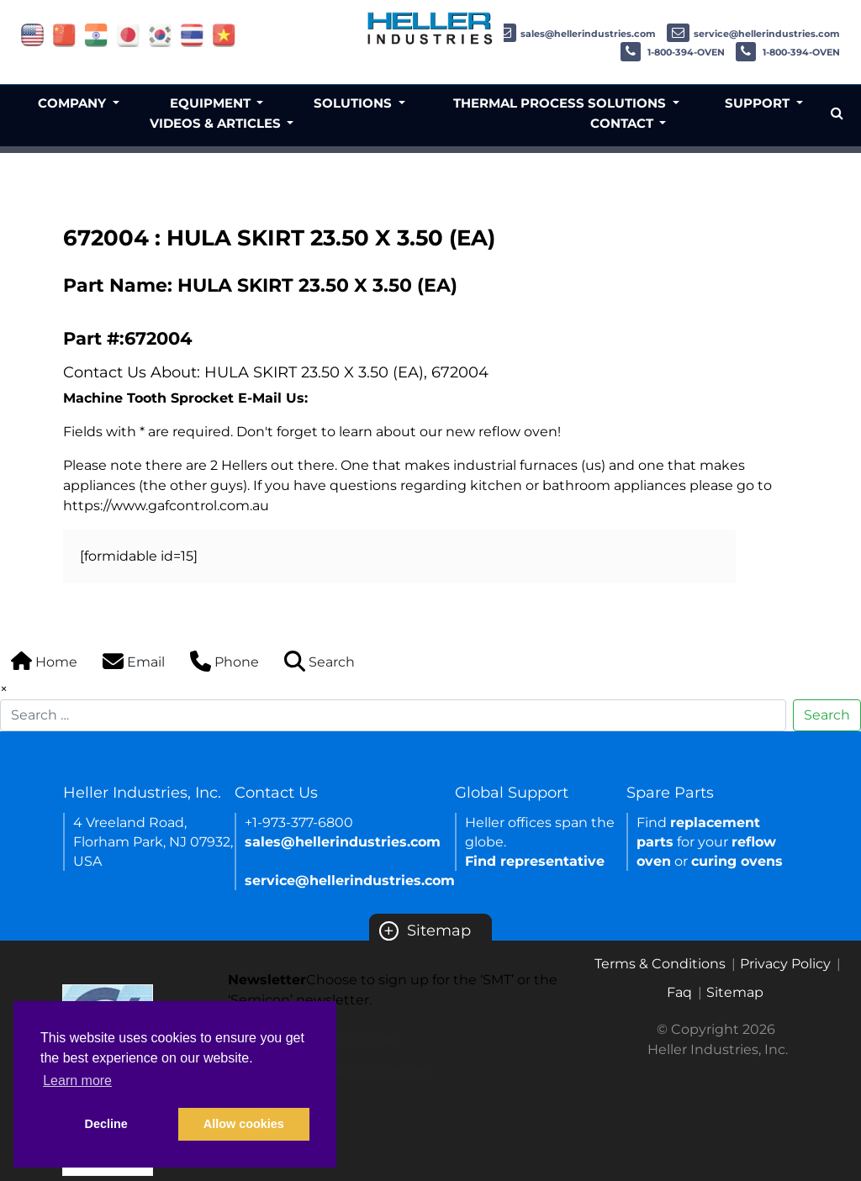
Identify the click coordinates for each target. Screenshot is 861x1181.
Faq (679, 992)
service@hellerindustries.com (753, 34)
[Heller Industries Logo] (430, 27)
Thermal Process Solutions (561, 103)
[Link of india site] (96, 34)
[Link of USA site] (32, 34)
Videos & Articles (217, 123)
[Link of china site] (64, 34)
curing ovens (737, 861)
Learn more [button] (77, 1080)
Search (827, 715)
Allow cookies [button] (243, 1124)
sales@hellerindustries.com (575, 34)
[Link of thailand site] (192, 34)
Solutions (354, 103)
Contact (623, 123)
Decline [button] (106, 1124)
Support (759, 103)
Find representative (535, 861)
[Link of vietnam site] (224, 34)
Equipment (212, 103)
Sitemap (425, 930)
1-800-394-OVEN (673, 52)
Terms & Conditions (660, 964)
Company (73, 103)
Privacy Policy (785, 964)
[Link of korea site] (160, 34)
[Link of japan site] (128, 34)
